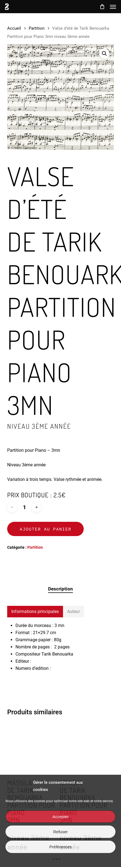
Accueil (14, 28)
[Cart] (102, 6)
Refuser (60, 831)
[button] (113, 6)
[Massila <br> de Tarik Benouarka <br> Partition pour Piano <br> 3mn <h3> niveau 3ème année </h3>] (32, 747)
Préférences (60, 846)
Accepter (60, 816)
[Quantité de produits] (24, 507)
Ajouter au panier (45, 529)
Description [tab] (60, 589)
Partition (36, 28)
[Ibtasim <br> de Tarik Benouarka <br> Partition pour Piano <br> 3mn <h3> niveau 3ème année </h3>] (85, 747)
